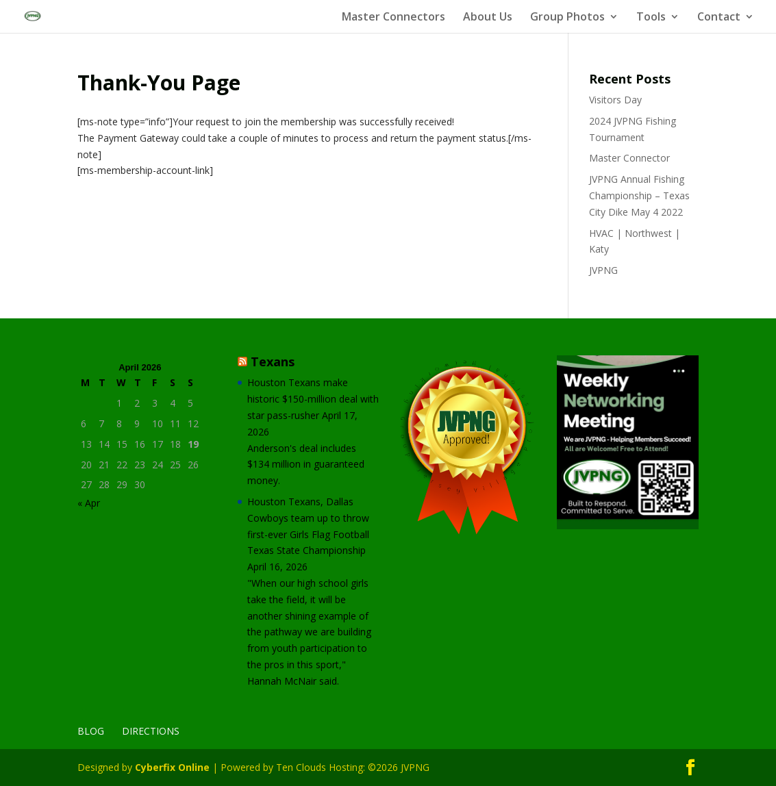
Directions (150, 730)
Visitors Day (615, 99)
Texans (273, 361)
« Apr (88, 502)
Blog (90, 730)
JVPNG (603, 270)
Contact (718, 18)
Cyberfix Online (172, 767)
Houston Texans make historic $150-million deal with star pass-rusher (313, 399)
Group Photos (567, 18)
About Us (487, 18)
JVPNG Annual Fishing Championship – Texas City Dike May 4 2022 (639, 195)
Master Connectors (393, 18)
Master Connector (629, 157)
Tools (651, 18)
